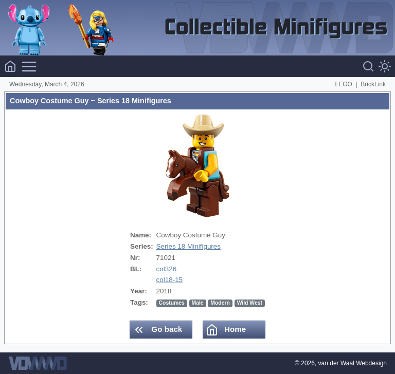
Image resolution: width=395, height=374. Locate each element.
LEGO (343, 84)
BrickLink (373, 84)
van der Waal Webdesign (352, 363)
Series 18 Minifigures (188, 246)
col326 (166, 269)
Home (226, 330)
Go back (157, 330)
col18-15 (169, 280)
